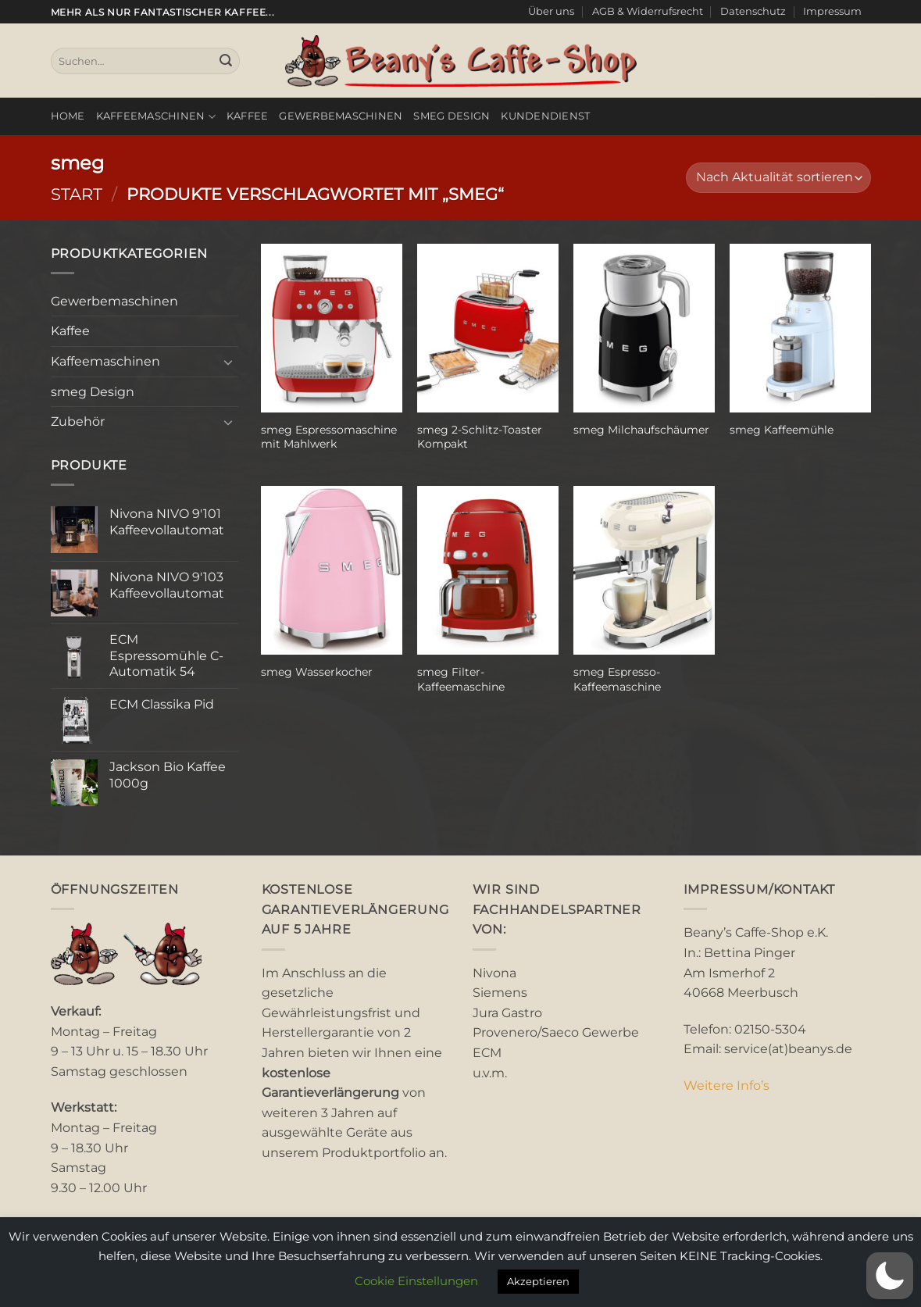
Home (68, 116)
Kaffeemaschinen (156, 116)
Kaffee (248, 116)
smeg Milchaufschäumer (641, 430)
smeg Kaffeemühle (782, 430)
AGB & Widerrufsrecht (647, 11)
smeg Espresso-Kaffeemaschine (617, 679)
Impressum (832, 11)
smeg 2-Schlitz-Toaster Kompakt (479, 437)
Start (76, 194)
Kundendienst (545, 116)
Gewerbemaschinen (340, 116)
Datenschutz (753, 11)
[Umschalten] (229, 361)
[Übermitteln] (225, 61)
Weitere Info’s (726, 1085)
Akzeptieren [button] (538, 1281)
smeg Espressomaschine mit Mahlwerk (329, 437)
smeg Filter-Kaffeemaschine (461, 679)
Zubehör (78, 421)
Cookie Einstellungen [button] (416, 1280)
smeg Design (451, 116)
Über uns (551, 11)
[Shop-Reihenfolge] (778, 177)
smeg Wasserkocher (317, 672)
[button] (889, 1275)
